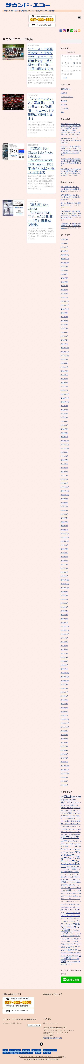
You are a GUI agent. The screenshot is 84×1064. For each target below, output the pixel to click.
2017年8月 (64, 642)
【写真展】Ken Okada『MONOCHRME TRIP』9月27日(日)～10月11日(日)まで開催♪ (40, 215)
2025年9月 (64, 266)
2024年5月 (64, 328)
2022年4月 (64, 425)
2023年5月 (64, 375)
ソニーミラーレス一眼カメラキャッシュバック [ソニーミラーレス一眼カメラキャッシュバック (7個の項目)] (71, 953)
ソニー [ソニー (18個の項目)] (64, 884)
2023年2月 (64, 386)
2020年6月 (64, 510)
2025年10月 (65, 263)
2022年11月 (65, 398)
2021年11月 (65, 444)
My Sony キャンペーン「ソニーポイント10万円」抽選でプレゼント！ (71, 140)
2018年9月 (64, 592)
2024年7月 (64, 321)
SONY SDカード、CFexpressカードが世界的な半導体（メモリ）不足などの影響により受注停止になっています (71, 172)
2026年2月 (64, 247)
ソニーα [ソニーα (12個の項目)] (70, 885)
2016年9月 (64, 684)
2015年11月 (65, 723)
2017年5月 (64, 653)
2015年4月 (64, 750)
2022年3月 (64, 429)
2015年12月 (65, 719)
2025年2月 (64, 293)
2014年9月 (64, 777)
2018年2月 (64, 619)
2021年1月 (64, 483)
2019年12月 (65, 533)
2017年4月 (64, 657)
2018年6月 (64, 603)
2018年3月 (64, 615)
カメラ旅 (64, 101)
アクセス (47, 1053)
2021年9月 (64, 452)
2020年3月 (64, 522)
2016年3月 (64, 708)
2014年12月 (65, 766)
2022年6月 (64, 417)
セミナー (64, 104)
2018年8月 (64, 595)
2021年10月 (65, 448)
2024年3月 (64, 336)
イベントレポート (67, 97)
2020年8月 (64, 503)
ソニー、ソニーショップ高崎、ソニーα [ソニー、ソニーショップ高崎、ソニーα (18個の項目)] (71, 889)
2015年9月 (64, 731)
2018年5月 (64, 607)
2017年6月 (64, 650)
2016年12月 (65, 673)
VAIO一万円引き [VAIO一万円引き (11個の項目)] (67, 807)
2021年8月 (64, 456)
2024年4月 (64, 332)
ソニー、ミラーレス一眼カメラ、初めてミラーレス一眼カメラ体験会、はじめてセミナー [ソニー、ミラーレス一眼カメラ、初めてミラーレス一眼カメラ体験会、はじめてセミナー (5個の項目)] (71, 896)
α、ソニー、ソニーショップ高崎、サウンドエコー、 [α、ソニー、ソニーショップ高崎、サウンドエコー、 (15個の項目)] (71, 821)
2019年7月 (64, 553)
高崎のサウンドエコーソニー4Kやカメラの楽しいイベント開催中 (41, 1057)
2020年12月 (65, 487)
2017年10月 (65, 634)
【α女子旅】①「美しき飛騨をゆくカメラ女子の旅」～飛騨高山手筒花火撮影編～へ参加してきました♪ (71, 214)
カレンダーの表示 (34, 1025)
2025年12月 (65, 255)
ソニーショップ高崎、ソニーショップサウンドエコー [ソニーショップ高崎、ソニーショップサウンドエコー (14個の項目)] (71, 933)
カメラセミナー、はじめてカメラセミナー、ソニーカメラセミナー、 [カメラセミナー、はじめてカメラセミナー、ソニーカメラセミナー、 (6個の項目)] (71, 831)
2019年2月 (64, 572)
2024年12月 (65, 301)
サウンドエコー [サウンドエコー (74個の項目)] (70, 838)
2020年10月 (65, 495)
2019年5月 (64, 561)
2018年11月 (65, 584)
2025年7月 (64, 274)
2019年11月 (65, 537)
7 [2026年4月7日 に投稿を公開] (65, 63)
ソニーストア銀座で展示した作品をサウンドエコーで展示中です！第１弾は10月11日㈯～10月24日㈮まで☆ (40, 59)
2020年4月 (64, 518)
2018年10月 (65, 588)
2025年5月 (64, 282)
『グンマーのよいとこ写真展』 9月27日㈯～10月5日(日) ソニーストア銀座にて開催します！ (41, 109)
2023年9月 (64, 359)
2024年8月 (64, 317)
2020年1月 (64, 530)
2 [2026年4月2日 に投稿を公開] (71, 59)
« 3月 (65, 78)
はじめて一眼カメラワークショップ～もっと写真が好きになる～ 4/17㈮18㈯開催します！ (71, 162)
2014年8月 (64, 781)
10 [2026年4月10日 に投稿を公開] (74, 63)
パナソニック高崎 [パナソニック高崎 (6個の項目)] (71, 961)
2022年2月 (64, 433)
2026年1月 (64, 251)
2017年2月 (64, 665)
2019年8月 (64, 549)
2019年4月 (64, 564)
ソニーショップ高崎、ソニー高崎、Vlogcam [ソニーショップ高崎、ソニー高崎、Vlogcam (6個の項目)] (71, 941)
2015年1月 (64, 762)
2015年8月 (64, 735)
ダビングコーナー (50, 1050)
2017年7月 (64, 646)
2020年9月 (64, 499)
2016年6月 (64, 696)
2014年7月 (64, 785)
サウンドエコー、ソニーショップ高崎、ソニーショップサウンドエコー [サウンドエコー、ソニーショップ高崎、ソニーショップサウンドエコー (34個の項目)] (70, 859)
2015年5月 (64, 746)
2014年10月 (65, 773)
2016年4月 (64, 704)
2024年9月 (64, 313)
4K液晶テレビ (65, 89)
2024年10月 (65, 309)
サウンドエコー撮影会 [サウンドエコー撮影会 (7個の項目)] (73, 882)
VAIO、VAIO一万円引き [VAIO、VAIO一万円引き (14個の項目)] (69, 801)
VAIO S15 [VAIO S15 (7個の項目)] (68, 800)
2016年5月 (64, 700)
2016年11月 (65, 677)
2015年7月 (64, 739)
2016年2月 (64, 711)
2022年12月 (65, 394)
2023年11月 (65, 352)
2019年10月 (65, 541)
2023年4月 (64, 379)
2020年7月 (64, 506)
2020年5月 (64, 514)
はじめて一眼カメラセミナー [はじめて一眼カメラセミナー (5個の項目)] (68, 826)
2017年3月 (64, 661)
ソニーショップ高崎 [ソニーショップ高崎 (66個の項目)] (70, 928)
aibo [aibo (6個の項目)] (62, 797)
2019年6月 (64, 557)
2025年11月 (65, 259)
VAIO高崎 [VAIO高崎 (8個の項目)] (77, 808)
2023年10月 (65, 355)
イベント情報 (14, 1050)
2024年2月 (64, 340)
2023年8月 (64, 363)
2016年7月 (64, 692)
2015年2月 (64, 758)
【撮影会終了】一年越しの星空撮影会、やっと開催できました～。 (71, 226)
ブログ (38, 1053)
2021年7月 (64, 460)
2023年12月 (65, 348)
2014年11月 (65, 770)
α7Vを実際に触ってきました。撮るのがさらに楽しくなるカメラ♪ (71, 189)
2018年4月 (64, 611)
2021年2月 (64, 479)
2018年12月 (65, 580)
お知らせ (64, 93)
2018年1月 (64, 622)
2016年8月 (64, 688)
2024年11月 (65, 305)
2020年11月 (65, 491)
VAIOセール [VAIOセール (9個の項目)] (74, 805)
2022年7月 (64, 413)
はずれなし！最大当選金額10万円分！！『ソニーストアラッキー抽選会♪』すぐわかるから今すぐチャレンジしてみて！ (71, 150)
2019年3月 (64, 568)
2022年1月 (64, 437)
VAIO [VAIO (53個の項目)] (67, 796)
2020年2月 (64, 526)
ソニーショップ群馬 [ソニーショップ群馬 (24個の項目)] (70, 922)
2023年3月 (64, 383)
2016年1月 (64, 715)
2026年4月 (64, 239)
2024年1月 (64, 344)
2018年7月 (64, 599)
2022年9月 (64, 406)
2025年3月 (64, 290)
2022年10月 (65, 402)
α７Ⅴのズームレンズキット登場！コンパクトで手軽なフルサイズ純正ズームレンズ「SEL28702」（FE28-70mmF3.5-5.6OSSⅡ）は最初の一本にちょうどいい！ (71, 129)
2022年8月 (64, 410)
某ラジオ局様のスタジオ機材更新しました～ (71, 204)
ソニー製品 (64, 108)
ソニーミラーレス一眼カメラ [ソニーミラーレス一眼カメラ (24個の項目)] (70, 948)
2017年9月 (64, 638)
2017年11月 (65, 630)
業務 (62, 112)
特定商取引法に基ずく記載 (52, 1038)
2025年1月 (64, 297)
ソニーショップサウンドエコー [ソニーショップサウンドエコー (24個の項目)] (70, 914)
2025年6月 (64, 278)
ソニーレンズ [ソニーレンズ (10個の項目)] (73, 955)
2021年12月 (65, 441)
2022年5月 (64, 421)
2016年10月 (65, 681)
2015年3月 (64, 754)
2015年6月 (64, 742)
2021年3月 (64, 475)
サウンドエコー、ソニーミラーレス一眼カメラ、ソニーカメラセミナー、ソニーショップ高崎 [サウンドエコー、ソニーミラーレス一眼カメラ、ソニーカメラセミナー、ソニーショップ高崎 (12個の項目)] (70, 877)
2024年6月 (64, 324)
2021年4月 (64, 472)
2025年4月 (64, 286)
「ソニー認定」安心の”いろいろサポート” (18, 1053)
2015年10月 (65, 727)
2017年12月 (65, 626)
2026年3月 (64, 243)
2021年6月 (64, 464)
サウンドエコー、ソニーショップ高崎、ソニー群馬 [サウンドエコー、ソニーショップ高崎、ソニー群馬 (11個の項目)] (71, 869)
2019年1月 (64, 576)
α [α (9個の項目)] (61, 810)
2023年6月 (64, 371)
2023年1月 (64, 390)
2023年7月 (64, 367)
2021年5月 (64, 468)
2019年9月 (64, 545)
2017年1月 (64, 669)
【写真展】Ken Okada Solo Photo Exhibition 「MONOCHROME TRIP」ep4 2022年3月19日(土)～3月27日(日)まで (41, 160)
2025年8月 (64, 270)
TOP (5, 1050)
